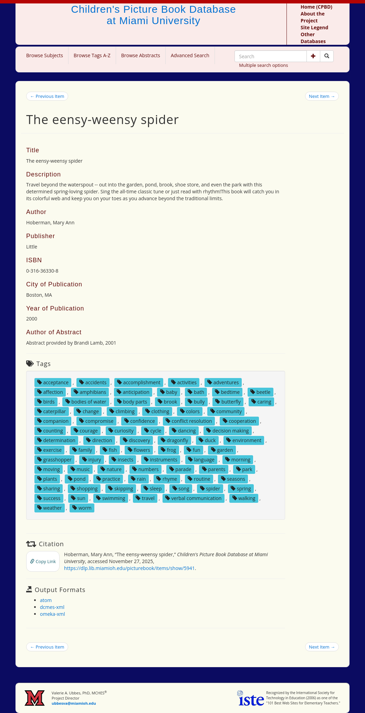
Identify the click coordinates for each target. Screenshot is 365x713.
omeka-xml (52, 614)
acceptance (53, 382)
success (49, 498)
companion (53, 421)
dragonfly (174, 440)
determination (56, 440)
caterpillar (51, 411)
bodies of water (85, 401)
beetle (260, 392)
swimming (110, 498)
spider (210, 488)
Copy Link (43, 561)
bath (196, 392)
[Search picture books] (327, 56)
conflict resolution (189, 421)
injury (91, 459)
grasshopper (54, 459)
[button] (313, 56)
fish (110, 450)
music (80, 469)
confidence (139, 421)
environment (243, 440)
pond (77, 479)
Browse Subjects (44, 55)
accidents (92, 382)
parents (214, 469)
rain (138, 479)
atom (46, 600)
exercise (49, 450)
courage (86, 430)
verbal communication (193, 498)
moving (48, 469)
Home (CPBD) (316, 6)
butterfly (228, 401)
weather (49, 508)
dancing (184, 430)
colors (190, 411)
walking (243, 498)
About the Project (313, 17)
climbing (122, 411)
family (82, 450)
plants (47, 479)
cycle (152, 430)
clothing (157, 411)
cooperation (239, 421)
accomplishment (138, 382)
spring (241, 488)
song (181, 488)
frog (168, 450)
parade (180, 469)
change (87, 411)
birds (46, 401)
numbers (145, 469)
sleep (152, 488)
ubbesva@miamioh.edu (74, 703)
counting (50, 430)
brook (167, 401)
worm (82, 508)
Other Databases (313, 37)
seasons (233, 479)
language (201, 459)
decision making (227, 430)
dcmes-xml (52, 607)
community (226, 411)
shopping (84, 488)
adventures (223, 382)
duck (207, 440)
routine (199, 479)
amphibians (90, 392)
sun (78, 498)
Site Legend (314, 27)
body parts (132, 401)
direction (99, 440)
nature (111, 469)
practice (108, 479)
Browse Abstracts (140, 55)
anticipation (133, 392)
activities (184, 382)
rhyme (166, 479)
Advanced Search (190, 55)
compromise (96, 421)
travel (145, 498)
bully (196, 401)
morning (237, 459)
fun (193, 450)
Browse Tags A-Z (92, 55)
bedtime (227, 392)
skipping (120, 488)
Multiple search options (263, 65)
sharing (48, 488)
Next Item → (322, 96)
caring (261, 401)
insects (122, 459)
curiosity (121, 430)
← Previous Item (47, 96)
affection (50, 392)
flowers (139, 450)
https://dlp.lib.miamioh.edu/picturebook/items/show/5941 (129, 568)
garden (222, 450)
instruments (160, 459)
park (244, 469)
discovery (136, 440)
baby (168, 392)
